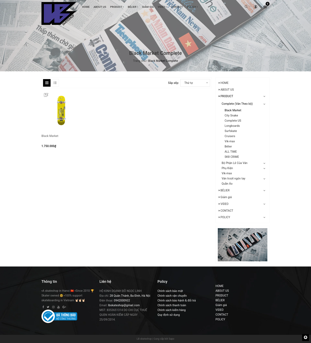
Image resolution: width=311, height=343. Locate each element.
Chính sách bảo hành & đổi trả (176, 300)
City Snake (231, 115)
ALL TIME (231, 151)
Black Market (49, 136)
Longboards (232, 125)
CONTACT (177, 6)
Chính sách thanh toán (171, 305)
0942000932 (122, 300)
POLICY (192, 6)
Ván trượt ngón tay (233, 178)
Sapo (171, 338)
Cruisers (230, 136)
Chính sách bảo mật (170, 291)
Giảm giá (148, 6)
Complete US (233, 120)
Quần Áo (227, 183)
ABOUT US (100, 6)
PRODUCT (117, 6)
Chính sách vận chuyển (172, 295)
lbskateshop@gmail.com (124, 305)
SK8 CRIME (232, 156)
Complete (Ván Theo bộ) (237, 103)
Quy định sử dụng (168, 314)
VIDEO (162, 6)
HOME (86, 6)
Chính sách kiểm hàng (171, 310)
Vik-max (230, 141)
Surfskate (231, 131)
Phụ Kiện (227, 168)
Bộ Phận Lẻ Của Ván (235, 163)
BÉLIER (133, 6)
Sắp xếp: (173, 82)
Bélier (228, 146)
